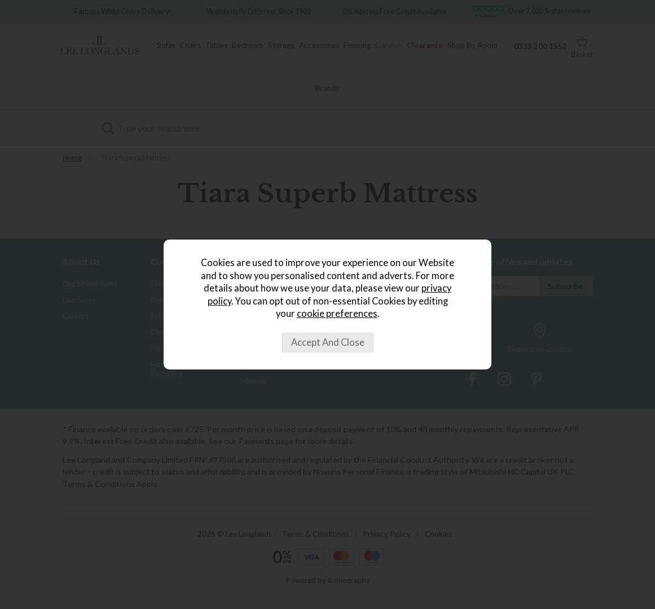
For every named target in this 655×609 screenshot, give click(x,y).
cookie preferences (337, 313)
